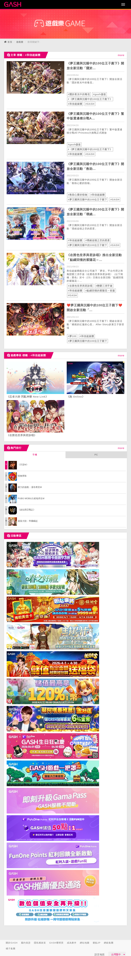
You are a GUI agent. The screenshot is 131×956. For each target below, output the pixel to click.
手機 (34, 454)
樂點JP (96, 942)
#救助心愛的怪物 (77, 194)
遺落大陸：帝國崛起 (28, 521)
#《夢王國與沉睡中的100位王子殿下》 (90, 99)
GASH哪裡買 (56, 942)
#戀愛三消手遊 (104, 285)
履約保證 (26, 942)
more (121, 55)
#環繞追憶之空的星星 (97, 240)
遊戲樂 (19, 42)
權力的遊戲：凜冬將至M (30, 487)
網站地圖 (84, 942)
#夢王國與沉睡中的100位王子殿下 (87, 199)
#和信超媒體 (75, 104)
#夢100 (72, 336)
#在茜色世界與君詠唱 (80, 285)
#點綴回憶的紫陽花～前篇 (100, 290)
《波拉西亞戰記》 (26, 509)
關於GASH (12, 942)
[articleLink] (35, 77)
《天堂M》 (23, 464)
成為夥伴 (71, 942)
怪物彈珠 (22, 476)
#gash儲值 (99, 94)
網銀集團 (108, 942)
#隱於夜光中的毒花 (79, 94)
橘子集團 (10, 948)
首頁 (10, 42)
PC (96, 454)
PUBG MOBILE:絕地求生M (31, 498)
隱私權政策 (40, 942)
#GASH (89, 104)
